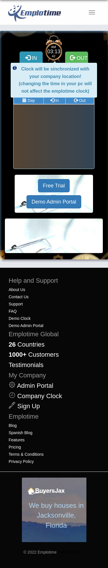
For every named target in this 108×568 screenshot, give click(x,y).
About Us (17, 289)
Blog (13, 425)
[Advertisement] (54, 235)
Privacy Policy (21, 461)
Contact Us (19, 297)
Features (16, 440)
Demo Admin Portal (53, 202)
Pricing (15, 447)
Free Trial (54, 186)
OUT (79, 58)
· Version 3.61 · (71, 552)
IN (31, 58)
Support (16, 304)
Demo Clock (20, 318)
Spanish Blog (21, 432)
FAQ (13, 311)
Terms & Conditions (26, 454)
